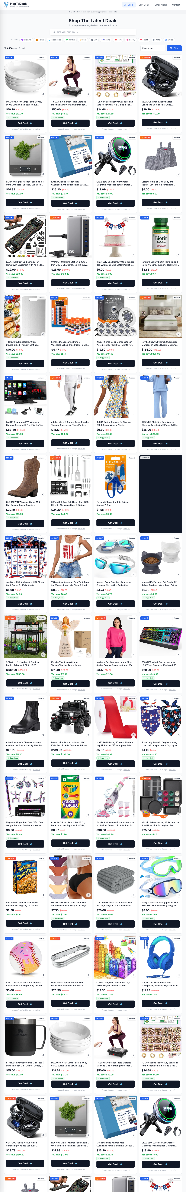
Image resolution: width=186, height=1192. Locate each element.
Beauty (130, 40)
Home (40, 40)
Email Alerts (161, 4)
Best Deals (144, 4)
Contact (176, 4)
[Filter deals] (174, 48)
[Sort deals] (153, 48)
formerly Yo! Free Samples (19, 6)
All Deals (128, 4)
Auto (156, 40)
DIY (94, 40)
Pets (83, 40)
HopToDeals (18, 4)
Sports (106, 40)
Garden (70, 40)
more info (113, 12)
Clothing (26, 40)
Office (169, 40)
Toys (118, 40)
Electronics (55, 40)
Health (144, 40)
